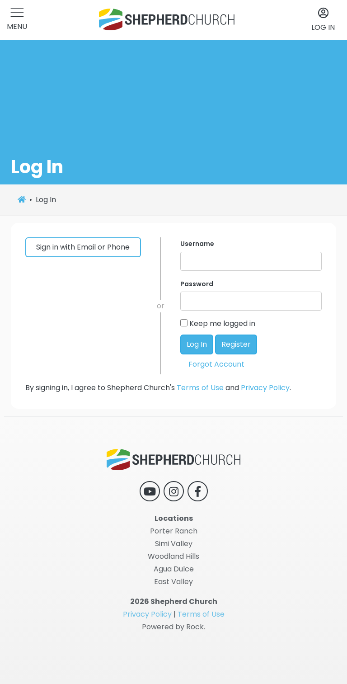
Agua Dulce (174, 569)
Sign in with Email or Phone (83, 247)
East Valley (173, 581)
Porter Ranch (173, 531)
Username (197, 243)
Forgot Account (216, 364)
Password (196, 283)
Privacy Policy (265, 387)
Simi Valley (173, 543)
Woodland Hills (173, 556)
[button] (17, 20)
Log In (197, 344)
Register (236, 344)
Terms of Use (200, 387)
